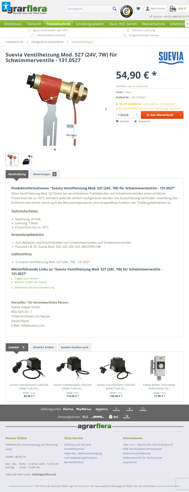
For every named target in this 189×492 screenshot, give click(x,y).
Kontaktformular (74, 449)
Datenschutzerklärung (136, 453)
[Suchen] (114, 8)
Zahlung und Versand (77, 444)
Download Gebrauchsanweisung (33, 287)
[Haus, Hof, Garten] (123, 24)
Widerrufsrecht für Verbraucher (142, 457)
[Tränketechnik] (58, 24)
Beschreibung (17, 174)
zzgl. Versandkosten (137, 86)
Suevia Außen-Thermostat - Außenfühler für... (160, 386)
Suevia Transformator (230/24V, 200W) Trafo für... (72, 386)
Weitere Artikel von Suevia (29, 282)
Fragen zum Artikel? (25, 278)
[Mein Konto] (155, 8)
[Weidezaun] (13, 24)
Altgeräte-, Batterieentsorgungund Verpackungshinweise (83, 455)
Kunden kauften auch (74, 347)
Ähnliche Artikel (43, 347)
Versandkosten (81, 486)
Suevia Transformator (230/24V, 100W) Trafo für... (29, 386)
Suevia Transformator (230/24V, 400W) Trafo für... (116, 386)
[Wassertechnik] (153, 24)
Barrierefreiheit (73, 462)
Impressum (130, 462)
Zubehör (16, 347)
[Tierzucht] (34, 24)
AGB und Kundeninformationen (142, 449)
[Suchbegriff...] (92, 8)
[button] (6, 6)
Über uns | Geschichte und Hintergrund (148, 444)
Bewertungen (44, 174)
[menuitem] (92, 8)
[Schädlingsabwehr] (90, 24)
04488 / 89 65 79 (16, 457)
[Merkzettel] (138, 8)
